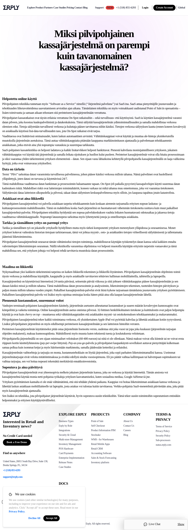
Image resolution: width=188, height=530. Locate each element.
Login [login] (145, 7)
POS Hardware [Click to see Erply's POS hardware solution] (66, 448)
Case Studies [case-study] (59, 7)
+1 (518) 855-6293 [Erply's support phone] (11, 470)
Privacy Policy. (17, 511)
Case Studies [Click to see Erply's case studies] (65, 467)
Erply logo (11, 8)
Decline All (34, 518)
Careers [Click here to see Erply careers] (127, 430)
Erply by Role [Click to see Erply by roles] (65, 425)
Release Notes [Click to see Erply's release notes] (65, 462)
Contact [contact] (78, 7)
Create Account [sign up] (164, 7)
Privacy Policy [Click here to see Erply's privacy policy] (163, 431)
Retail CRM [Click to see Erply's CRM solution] (97, 448)
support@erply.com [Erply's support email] (13, 477)
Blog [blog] (85, 7)
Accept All (51, 518)
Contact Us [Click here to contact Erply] (128, 425)
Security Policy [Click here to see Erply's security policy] (163, 435)
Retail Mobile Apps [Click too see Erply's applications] (100, 444)
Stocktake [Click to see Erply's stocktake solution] (95, 435)
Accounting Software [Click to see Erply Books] (101, 453)
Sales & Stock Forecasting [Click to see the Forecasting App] (103, 457)
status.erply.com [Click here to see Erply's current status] (163, 444)
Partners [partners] (48, 7)
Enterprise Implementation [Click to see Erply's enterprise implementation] (71, 457)
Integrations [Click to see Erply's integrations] (64, 430)
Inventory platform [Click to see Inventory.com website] (100, 462)
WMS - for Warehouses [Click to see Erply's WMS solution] (102, 439)
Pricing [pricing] (70, 7)
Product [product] (39, 7)
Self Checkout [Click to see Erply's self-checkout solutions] (98, 425)
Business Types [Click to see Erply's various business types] (66, 421)
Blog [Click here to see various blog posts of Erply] (125, 435)
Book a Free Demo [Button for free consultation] (17, 442)
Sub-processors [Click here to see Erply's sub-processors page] (163, 440)
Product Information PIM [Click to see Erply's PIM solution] (103, 430)
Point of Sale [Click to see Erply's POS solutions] (97, 421)
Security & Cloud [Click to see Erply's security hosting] (67, 435)
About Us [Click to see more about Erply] (128, 421)
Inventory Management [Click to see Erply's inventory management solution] (70, 444)
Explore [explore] (31, 7)
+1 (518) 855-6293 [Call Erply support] (126, 7)
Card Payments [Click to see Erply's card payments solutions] (66, 453)
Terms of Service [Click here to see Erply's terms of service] (164, 426)
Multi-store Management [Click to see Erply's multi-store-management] (71, 439)
